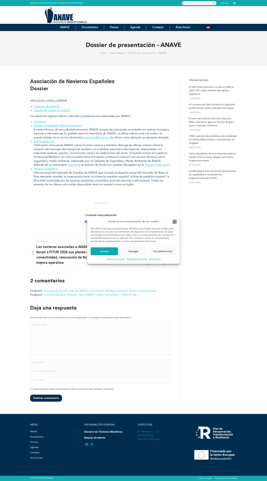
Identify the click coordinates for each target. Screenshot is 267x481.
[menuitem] (208, 27)
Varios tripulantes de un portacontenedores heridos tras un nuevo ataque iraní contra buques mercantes (212, 157)
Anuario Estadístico (46, 169)
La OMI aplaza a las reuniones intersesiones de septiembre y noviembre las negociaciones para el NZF (212, 174)
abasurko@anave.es (96, 137)
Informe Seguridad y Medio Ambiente (57, 125)
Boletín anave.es (44, 141)
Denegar (133, 251)
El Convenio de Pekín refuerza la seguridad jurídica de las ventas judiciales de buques (212, 106)
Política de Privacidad (137, 259)
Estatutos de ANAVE (46, 106)
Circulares (40, 122)
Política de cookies (116, 259)
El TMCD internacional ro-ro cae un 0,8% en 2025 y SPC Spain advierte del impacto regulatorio (211, 90)
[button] (174, 222)
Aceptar (104, 251)
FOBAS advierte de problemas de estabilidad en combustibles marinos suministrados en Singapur (213, 139)
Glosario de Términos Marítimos (103, 431)
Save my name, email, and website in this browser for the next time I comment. (73, 389)
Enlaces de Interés (94, 437)
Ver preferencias (162, 251)
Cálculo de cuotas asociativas (52, 110)
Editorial (73, 165)
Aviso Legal (154, 259)
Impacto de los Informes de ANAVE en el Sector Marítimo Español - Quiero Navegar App (100, 291)
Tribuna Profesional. (157, 165)
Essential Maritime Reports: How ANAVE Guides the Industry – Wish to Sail (90, 295)
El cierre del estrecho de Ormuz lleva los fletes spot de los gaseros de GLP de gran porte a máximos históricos (211, 122)
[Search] (199, 3)
